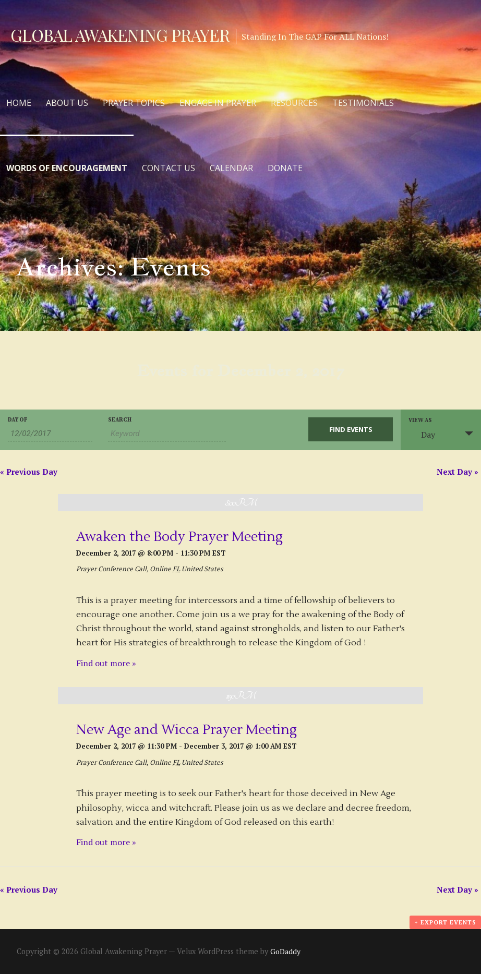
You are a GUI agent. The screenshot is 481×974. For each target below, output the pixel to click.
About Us (67, 103)
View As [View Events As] (420, 421)
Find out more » (106, 663)
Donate (285, 168)
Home (18, 103)
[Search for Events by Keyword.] (167, 433)
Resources (294, 103)
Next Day (457, 471)
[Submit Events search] (350, 429)
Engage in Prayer (217, 103)
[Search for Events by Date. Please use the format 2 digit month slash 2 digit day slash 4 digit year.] (50, 433)
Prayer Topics (134, 103)
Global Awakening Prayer (120, 34)
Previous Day (28, 471)
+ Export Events (445, 922)
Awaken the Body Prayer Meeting (179, 536)
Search (119, 420)
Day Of (18, 420)
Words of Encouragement (66, 168)
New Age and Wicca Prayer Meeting (186, 730)
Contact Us (168, 168)
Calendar (231, 168)
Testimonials (363, 103)
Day (421, 434)
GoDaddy (285, 951)
